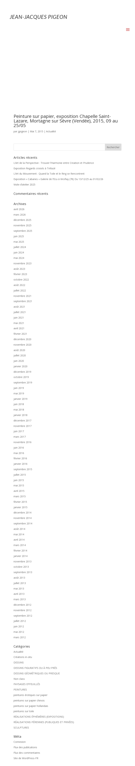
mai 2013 (19, 531)
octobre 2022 (21, 222)
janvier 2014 (20, 498)
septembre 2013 (23, 514)
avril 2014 (19, 482)
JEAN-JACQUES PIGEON (38, 17)
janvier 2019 (20, 341)
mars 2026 (20, 157)
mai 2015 (19, 428)
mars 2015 (20, 438)
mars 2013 (20, 541)
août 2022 (19, 227)
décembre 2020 (22, 281)
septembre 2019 (23, 325)
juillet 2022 (20, 233)
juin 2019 (19, 330)
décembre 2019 (22, 314)
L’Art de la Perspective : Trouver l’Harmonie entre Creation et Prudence (54, 105)
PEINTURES (20, 632)
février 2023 (20, 216)
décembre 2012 (22, 547)
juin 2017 (19, 373)
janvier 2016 (20, 406)
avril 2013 (19, 536)
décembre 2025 (22, 162)
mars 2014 (20, 487)
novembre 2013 (22, 504)
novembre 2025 (22, 167)
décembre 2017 (22, 363)
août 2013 (19, 520)
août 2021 (19, 249)
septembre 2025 (23, 173)
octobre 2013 (21, 509)
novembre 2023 (22, 205)
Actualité (51, 73)
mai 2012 (19, 574)
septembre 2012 (23, 558)
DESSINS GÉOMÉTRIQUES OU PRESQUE (37, 615)
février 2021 (20, 276)
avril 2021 (19, 270)
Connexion (20, 684)
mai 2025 (19, 184)
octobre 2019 (21, 319)
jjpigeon (22, 73)
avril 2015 (19, 433)
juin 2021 (19, 260)
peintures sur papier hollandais (31, 648)
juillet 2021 (20, 254)
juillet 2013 (20, 525)
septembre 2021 (23, 243)
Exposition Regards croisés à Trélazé (34, 110)
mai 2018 (19, 352)
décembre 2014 (22, 455)
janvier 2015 (20, 449)
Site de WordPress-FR (26, 700)
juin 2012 (19, 568)
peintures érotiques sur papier (30, 637)
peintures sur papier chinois (29, 643)
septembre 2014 (23, 466)
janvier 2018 (20, 357)
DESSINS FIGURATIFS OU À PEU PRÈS (35, 610)
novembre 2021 (22, 238)
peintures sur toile (24, 653)
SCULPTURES (21, 670)
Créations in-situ (23, 599)
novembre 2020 (22, 287)
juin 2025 (19, 178)
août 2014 (19, 471)
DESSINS (19, 605)
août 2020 (19, 292)
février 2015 (20, 444)
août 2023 (19, 211)
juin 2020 (19, 303)
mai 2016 (19, 395)
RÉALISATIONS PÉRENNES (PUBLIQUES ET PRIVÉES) (44, 664)
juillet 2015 (20, 417)
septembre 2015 (23, 411)
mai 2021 (19, 265)
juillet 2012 (20, 563)
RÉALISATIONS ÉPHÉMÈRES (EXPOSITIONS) (39, 659)
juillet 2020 (20, 298)
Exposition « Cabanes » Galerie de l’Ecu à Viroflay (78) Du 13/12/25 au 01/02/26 (58, 121)
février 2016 (20, 400)
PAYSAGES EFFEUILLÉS (27, 626)
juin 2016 (19, 390)
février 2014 (20, 493)
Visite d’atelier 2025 (24, 127)
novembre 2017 (22, 368)
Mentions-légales (50, 752)
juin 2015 (19, 422)
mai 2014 (19, 476)
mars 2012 (20, 579)
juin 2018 (19, 346)
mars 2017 (20, 379)
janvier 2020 (20, 308)
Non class (19, 621)
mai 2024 (19, 200)
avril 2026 (19, 151)
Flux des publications (25, 689)
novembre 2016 (22, 384)
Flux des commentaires (27, 695)
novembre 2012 (22, 552)
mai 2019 (19, 336)
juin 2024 (19, 195)
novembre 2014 (22, 460)
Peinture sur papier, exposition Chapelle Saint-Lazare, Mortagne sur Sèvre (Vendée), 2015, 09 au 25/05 (66, 63)
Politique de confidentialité (79, 752)
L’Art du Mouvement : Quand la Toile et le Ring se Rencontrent (49, 116)
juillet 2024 (20, 189)
